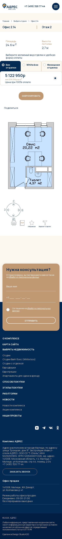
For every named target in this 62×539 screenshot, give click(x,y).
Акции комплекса (12, 409)
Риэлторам (9, 393)
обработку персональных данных (24, 277)
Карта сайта (10, 344)
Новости (8, 399)
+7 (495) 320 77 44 (34, 6)
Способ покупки (13, 381)
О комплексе (10, 338)
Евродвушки (9, 367)
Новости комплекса (13, 405)
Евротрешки (9, 371)
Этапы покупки (12, 387)
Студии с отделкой (12, 363)
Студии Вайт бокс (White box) (19, 359)
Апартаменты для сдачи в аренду (21, 375)
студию (20, 21)
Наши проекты (11, 415)
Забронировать (31, 95)
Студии (6, 355)
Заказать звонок (20, 471)
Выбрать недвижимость (18, 349)
